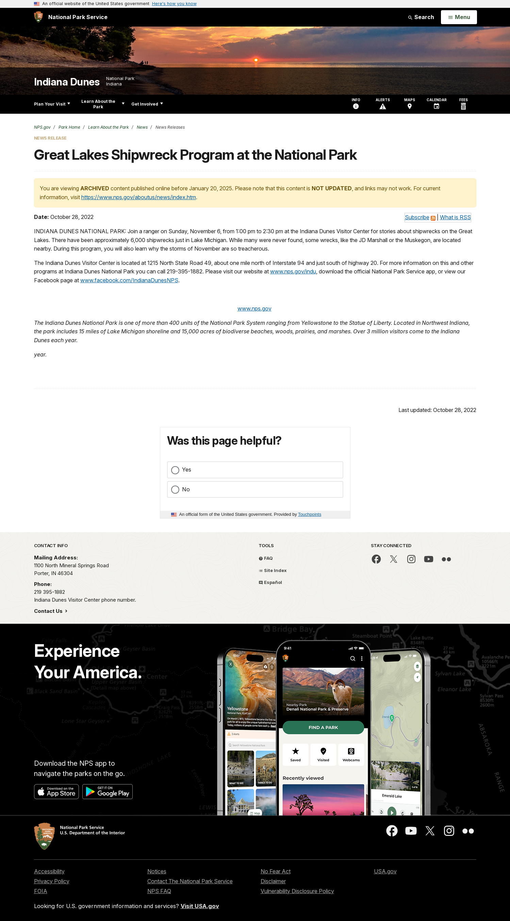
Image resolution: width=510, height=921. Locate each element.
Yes (186, 469)
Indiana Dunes (67, 81)
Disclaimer (273, 881)
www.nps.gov (254, 308)
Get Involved (147, 104)
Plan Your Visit (52, 104)
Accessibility (49, 871)
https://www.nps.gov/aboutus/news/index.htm (138, 197)
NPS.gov (42, 127)
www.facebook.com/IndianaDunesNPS (129, 280)
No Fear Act (276, 871)
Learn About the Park (103, 104)
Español (270, 582)
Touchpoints (309, 514)
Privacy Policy (51, 881)
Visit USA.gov (200, 906)
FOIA (40, 891)
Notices (156, 871)
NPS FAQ (159, 891)
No (186, 489)
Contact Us (49, 611)
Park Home (68, 127)
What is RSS (455, 217)
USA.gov (385, 871)
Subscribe (417, 217)
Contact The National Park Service (190, 881)
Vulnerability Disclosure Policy (297, 891)
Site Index (273, 570)
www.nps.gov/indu (293, 271)
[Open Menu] (459, 17)
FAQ (266, 558)
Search (421, 17)
